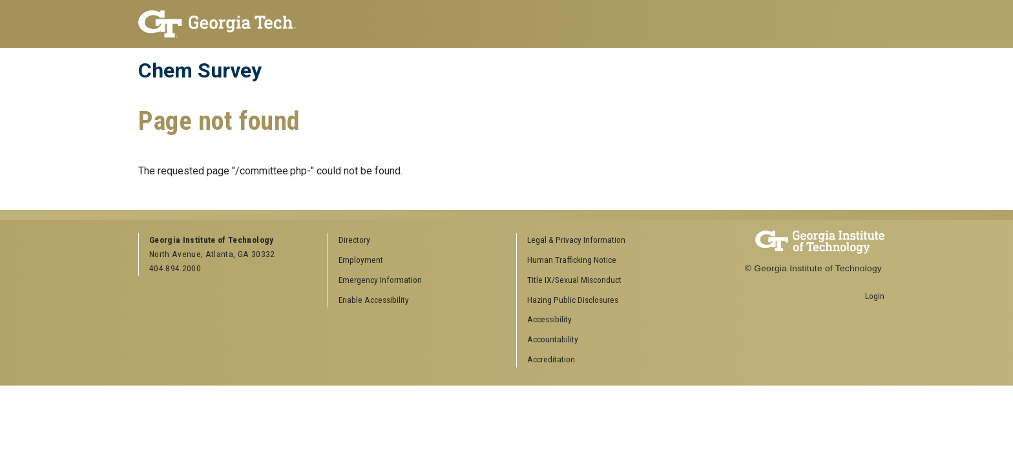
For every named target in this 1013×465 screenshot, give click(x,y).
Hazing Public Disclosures (572, 299)
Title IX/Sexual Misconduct (574, 279)
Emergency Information (380, 279)
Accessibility (549, 319)
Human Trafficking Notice (571, 259)
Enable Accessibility (374, 299)
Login (874, 296)
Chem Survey (200, 70)
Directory (354, 239)
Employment (361, 259)
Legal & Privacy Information (576, 239)
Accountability (552, 339)
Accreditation (551, 359)
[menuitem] (606, 240)
